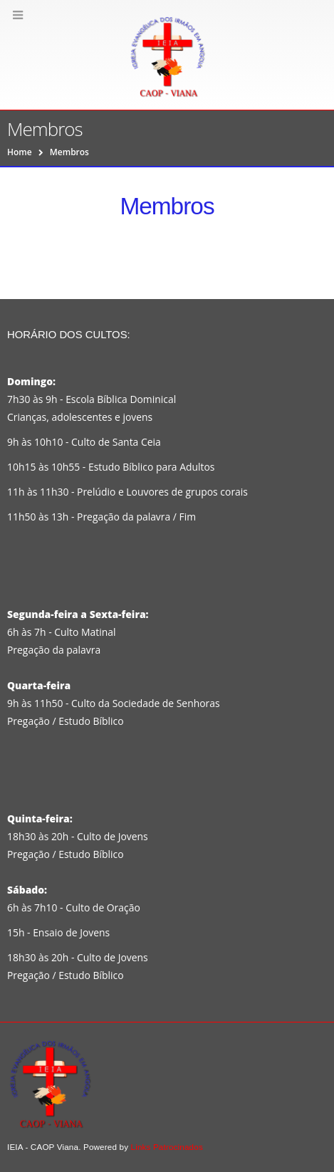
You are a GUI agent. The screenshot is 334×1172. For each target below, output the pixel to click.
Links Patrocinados (167, 1146)
